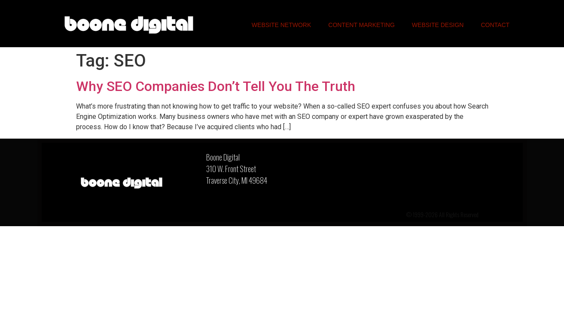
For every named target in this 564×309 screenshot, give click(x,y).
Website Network (281, 24)
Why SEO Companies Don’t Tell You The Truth (215, 86)
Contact (495, 24)
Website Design (438, 24)
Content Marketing (361, 24)
